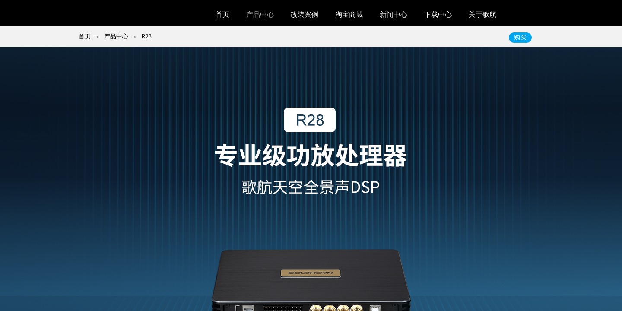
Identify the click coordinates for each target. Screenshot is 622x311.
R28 (146, 36)
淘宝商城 (349, 14)
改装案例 (304, 14)
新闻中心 (393, 14)
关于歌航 (482, 14)
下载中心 (438, 14)
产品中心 (260, 14)
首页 (222, 14)
